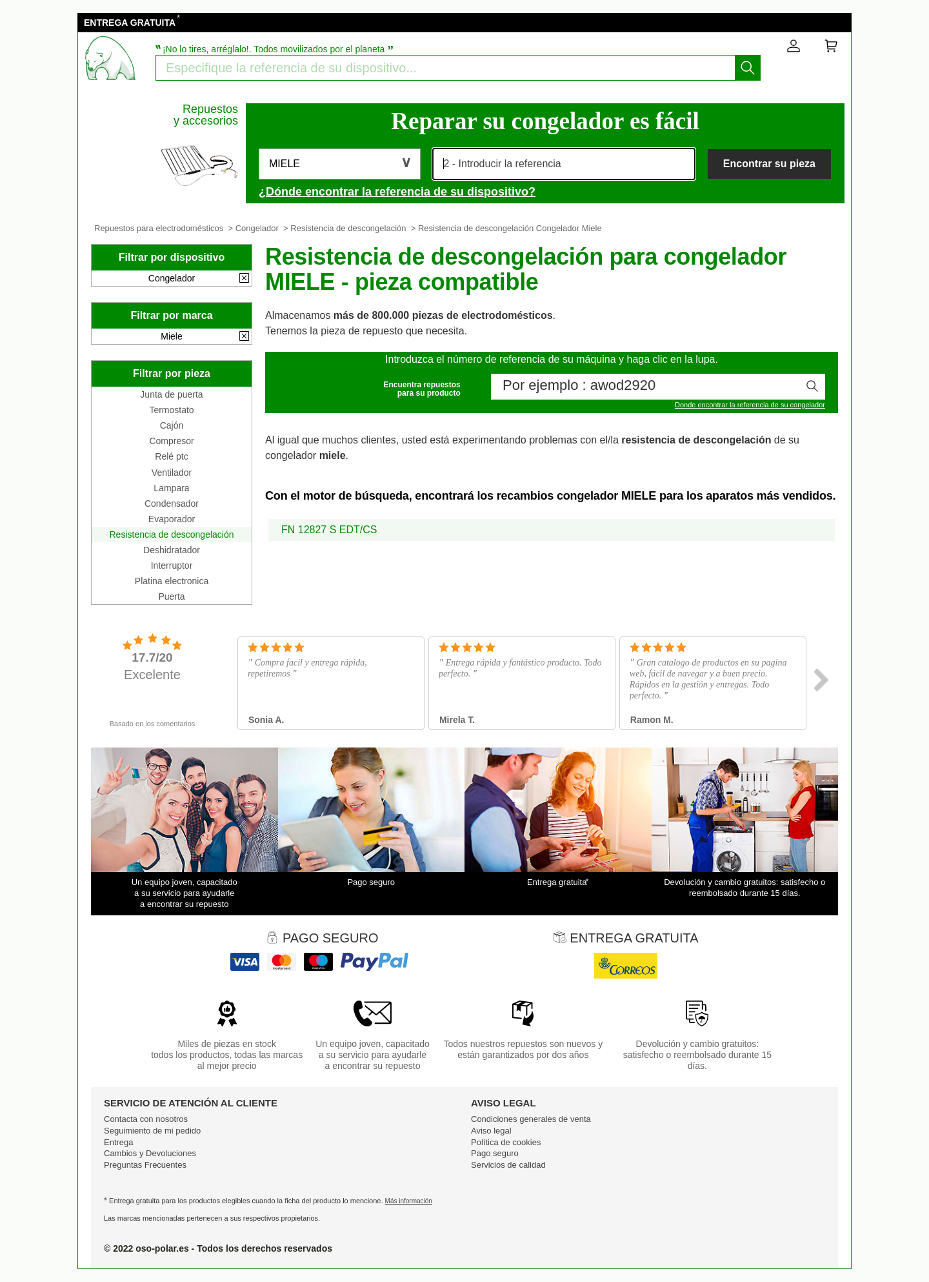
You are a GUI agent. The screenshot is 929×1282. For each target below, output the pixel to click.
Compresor (171, 441)
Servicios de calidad (508, 1165)
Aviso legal (491, 1130)
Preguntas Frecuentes (145, 1165)
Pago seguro (495, 1153)
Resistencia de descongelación (348, 228)
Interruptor (172, 565)
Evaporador (171, 519)
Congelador (257, 228)
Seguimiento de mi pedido (152, 1130)
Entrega (119, 1142)
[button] (340, 163)
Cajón (172, 425)
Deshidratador (171, 550)
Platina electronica (171, 581)
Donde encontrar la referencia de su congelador (750, 405)
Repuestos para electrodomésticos (158, 228)
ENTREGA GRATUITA (129, 22)
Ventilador (172, 472)
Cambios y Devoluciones (150, 1153)
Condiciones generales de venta (531, 1119)
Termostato (171, 410)
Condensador (172, 503)
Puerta (171, 596)
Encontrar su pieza (769, 163)
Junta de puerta (171, 394)
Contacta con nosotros (146, 1119)
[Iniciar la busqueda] (748, 68)
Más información (408, 1201)
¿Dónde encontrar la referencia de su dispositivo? (397, 191)
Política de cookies (506, 1142)
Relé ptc (171, 456)
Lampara (171, 488)
